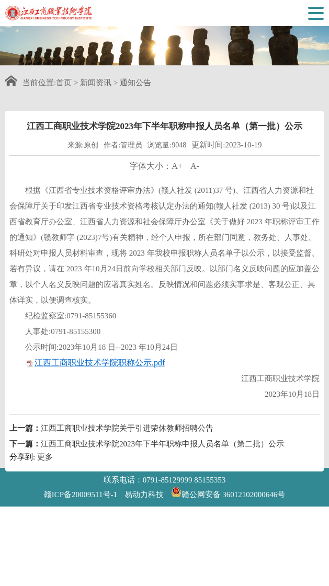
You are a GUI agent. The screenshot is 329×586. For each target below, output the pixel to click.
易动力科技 (144, 494)
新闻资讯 (95, 82)
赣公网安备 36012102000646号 (228, 492)
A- (194, 173)
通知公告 (135, 82)
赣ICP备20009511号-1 (80, 494)
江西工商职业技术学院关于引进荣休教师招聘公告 (127, 436)
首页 (64, 82)
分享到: (22, 465)
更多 (45, 465)
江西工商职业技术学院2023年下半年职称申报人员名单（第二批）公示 (162, 451)
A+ (177, 173)
